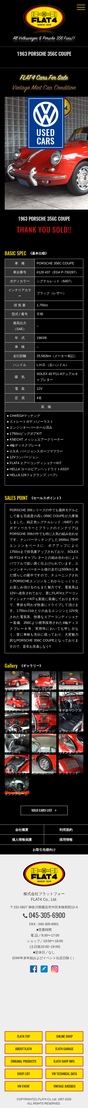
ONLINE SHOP (64, 1036)
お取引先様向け (44, 850)
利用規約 (66, 830)
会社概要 (21, 830)
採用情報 (66, 839)
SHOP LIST (23, 1074)
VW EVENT (23, 1086)
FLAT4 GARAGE (64, 1049)
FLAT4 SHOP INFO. (64, 1061)
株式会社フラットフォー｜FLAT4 (44, 20)
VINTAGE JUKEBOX (65, 1086)
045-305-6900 (47, 915)
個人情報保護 (22, 839)
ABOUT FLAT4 (23, 1049)
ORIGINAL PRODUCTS (23, 1061)
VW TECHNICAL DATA (64, 1074)
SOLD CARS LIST (41, 810)
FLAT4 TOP (23, 1036)
